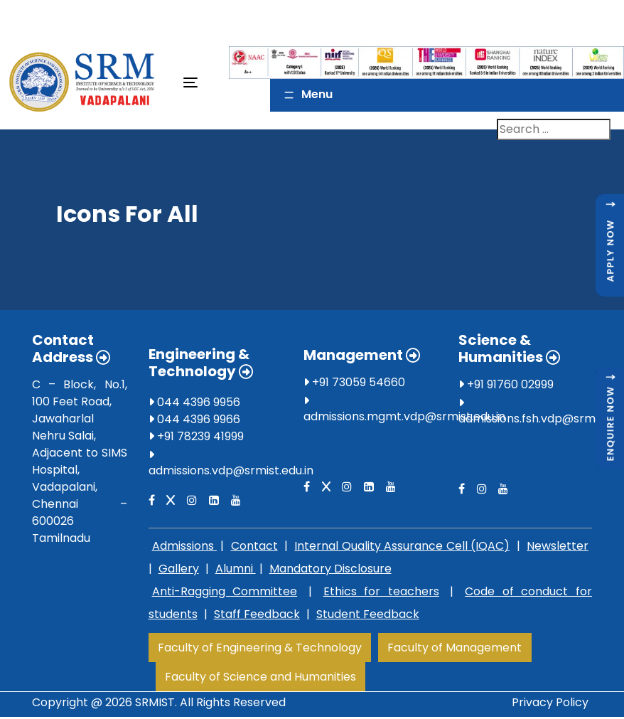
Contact (254, 546)
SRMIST (155, 702)
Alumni (235, 568)
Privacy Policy (550, 702)
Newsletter (557, 546)
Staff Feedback (257, 614)
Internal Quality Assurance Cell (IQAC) (402, 546)
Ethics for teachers (381, 591)
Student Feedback (367, 614)
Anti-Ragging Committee (225, 591)
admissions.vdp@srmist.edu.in (231, 470)
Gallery (178, 568)
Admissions (184, 546)
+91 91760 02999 (506, 384)
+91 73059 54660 (354, 382)
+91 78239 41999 (196, 436)
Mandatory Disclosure (330, 568)
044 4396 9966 (194, 419)
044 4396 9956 (194, 402)
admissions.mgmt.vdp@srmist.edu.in (404, 416)
